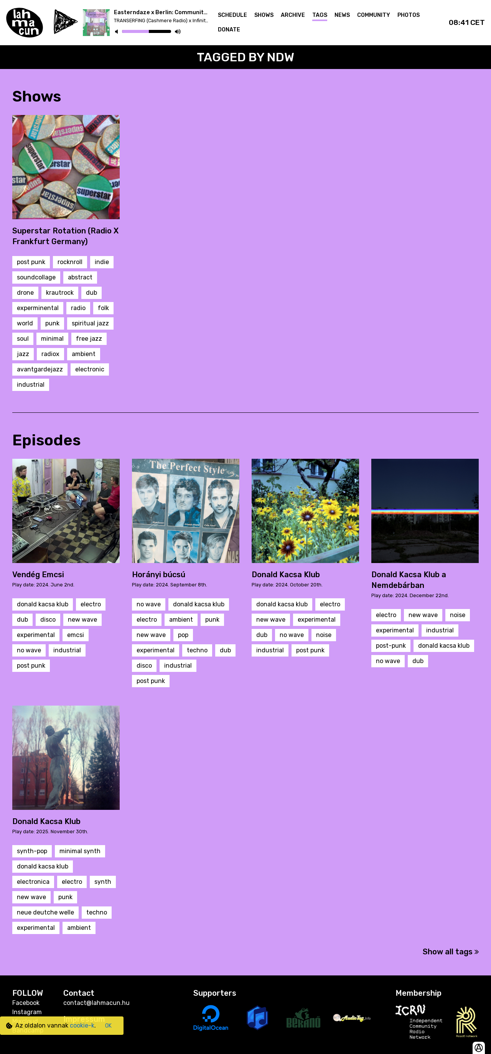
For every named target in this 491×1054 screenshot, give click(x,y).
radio (78, 308)
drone (25, 292)
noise (323, 635)
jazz (23, 354)
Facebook (26, 1002)
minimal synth (80, 851)
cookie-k (82, 1025)
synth (102, 881)
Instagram (27, 1012)
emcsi (75, 635)
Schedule (232, 15)
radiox (50, 354)
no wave (29, 650)
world (25, 323)
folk (103, 308)
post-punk (391, 645)
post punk (31, 262)
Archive (293, 15)
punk (52, 323)
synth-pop (32, 851)
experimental (36, 635)
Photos (408, 15)
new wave (82, 619)
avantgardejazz (40, 369)
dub (91, 292)
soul (23, 338)
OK (108, 1026)
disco (48, 619)
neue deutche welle (45, 912)
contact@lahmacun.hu (96, 1002)
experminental (38, 308)
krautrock (60, 292)
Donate (229, 29)
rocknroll (70, 262)
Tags (319, 15)
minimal (52, 338)
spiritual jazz (90, 323)
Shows (264, 15)
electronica (33, 881)
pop (183, 635)
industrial (30, 384)
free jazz (89, 338)
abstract (80, 277)
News (342, 15)
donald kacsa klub (42, 604)
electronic (89, 369)
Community (373, 15)
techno (197, 650)
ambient (84, 354)
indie (102, 262)
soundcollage (36, 277)
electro (91, 604)
